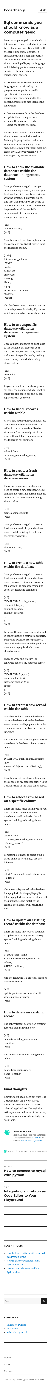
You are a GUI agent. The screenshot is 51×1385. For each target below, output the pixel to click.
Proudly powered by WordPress (30, 1380)
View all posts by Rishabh (32, 1141)
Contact (8, 1371)
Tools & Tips (42, 1151)
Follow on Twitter (16, 1324)
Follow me (36, 1138)
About (7, 1364)
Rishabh (11, 1151)
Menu (43, 10)
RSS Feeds (12, 1328)
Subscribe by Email (17, 1332)
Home (7, 1357)
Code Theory (14, 10)
